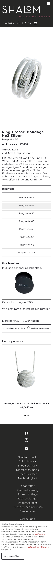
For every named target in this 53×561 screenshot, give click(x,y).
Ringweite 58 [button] (26, 213)
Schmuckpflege (28, 494)
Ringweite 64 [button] (26, 237)
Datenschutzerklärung (38, 547)
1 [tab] (25, 416)
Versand (28, 153)
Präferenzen (40, 534)
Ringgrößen (27, 486)
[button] (49, 78)
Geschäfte (8, 23)
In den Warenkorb (38, 328)
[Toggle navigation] (48, 3)
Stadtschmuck (27, 457)
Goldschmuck (27, 461)
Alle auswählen (12, 556)
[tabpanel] (26, 380)
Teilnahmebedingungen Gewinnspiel (27, 509)
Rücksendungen (27, 498)
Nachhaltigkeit (27, 478)
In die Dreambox (14, 328)
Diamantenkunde (27, 469)
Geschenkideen (27, 474)
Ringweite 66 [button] (26, 244)
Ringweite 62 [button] (26, 229)
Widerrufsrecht (27, 502)
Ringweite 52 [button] (26, 197)
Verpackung (27, 518)
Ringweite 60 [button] (26, 221)
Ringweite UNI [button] (26, 252)
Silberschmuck (27, 465)
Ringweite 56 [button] (26, 205)
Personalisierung (27, 490)
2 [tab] (28, 416)
